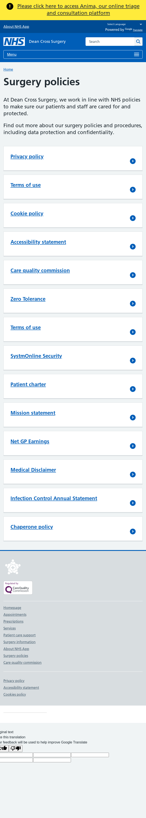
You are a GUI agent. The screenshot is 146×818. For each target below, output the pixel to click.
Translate (134, 29)
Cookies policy (14, 694)
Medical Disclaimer (33, 470)
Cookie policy (27, 213)
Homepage (12, 608)
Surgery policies (15, 656)
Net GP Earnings (30, 441)
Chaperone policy (32, 527)
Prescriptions (13, 621)
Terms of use (26, 185)
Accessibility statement (38, 242)
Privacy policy (27, 156)
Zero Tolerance (28, 299)
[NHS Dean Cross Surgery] (34, 41)
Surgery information (19, 642)
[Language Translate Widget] (124, 24)
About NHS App (16, 26)
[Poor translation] (16, 748)
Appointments (14, 614)
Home (8, 69)
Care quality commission (40, 270)
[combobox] (110, 41)
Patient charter (28, 384)
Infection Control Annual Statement (54, 498)
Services (9, 628)
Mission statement (33, 413)
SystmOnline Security (36, 356)
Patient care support (19, 635)
